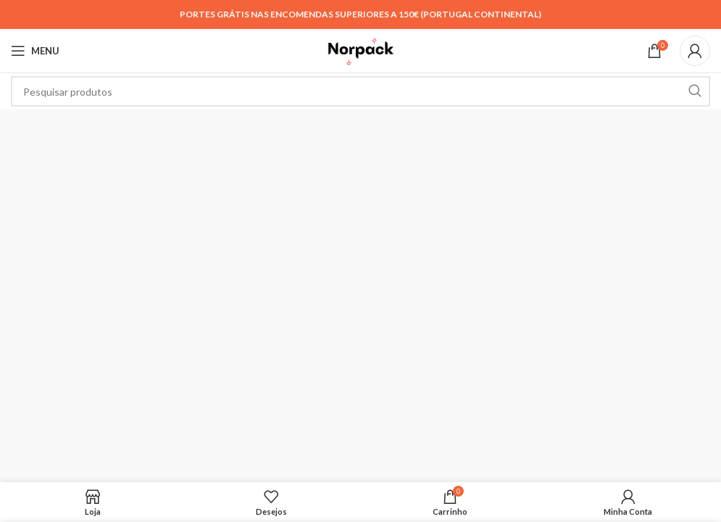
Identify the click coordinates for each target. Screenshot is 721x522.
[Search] (360, 91)
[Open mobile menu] (35, 50)
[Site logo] (360, 50)
